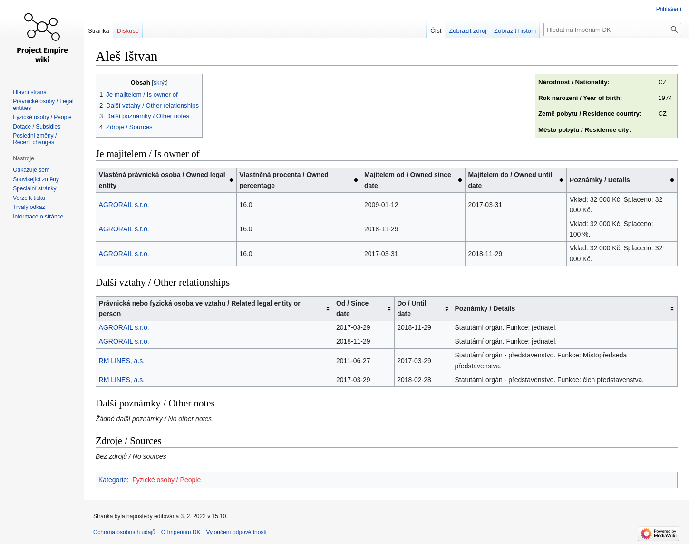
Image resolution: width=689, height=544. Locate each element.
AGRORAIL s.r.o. (124, 204)
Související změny (36, 179)
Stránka (98, 30)
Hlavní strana (30, 92)
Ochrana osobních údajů (124, 532)
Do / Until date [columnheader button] (411, 308)
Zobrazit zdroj (467, 30)
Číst (435, 30)
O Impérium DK (181, 532)
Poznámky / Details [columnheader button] (600, 180)
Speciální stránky (34, 188)
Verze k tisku (29, 198)
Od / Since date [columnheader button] (352, 308)
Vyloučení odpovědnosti (236, 532)
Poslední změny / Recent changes (35, 139)
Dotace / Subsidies (36, 126)
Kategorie (112, 480)
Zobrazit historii (515, 30)
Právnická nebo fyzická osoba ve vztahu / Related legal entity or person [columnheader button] (200, 308)
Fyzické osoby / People (166, 480)
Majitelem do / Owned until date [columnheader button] (510, 180)
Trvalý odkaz (29, 207)
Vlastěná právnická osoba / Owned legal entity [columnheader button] (162, 180)
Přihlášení (668, 9)
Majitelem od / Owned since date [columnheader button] (407, 180)
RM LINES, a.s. (122, 361)
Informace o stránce (38, 216)
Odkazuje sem (31, 170)
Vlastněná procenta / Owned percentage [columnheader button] (284, 180)
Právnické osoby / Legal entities (43, 104)
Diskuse (128, 30)
